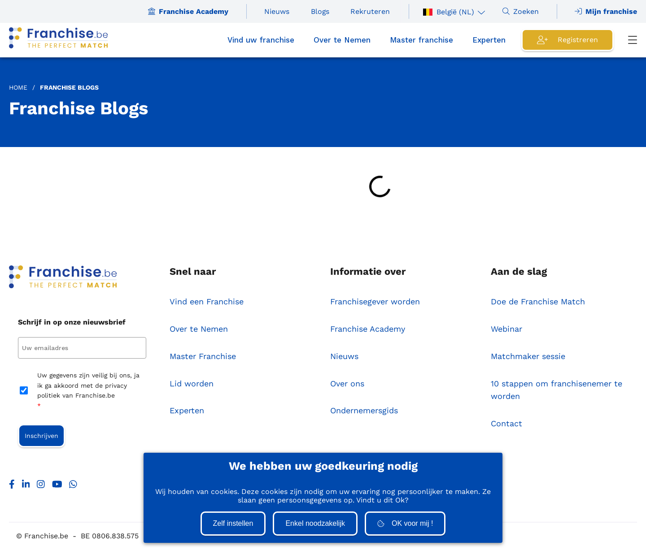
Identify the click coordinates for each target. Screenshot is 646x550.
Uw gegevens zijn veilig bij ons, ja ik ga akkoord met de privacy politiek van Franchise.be (88, 391)
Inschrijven (41, 435)
